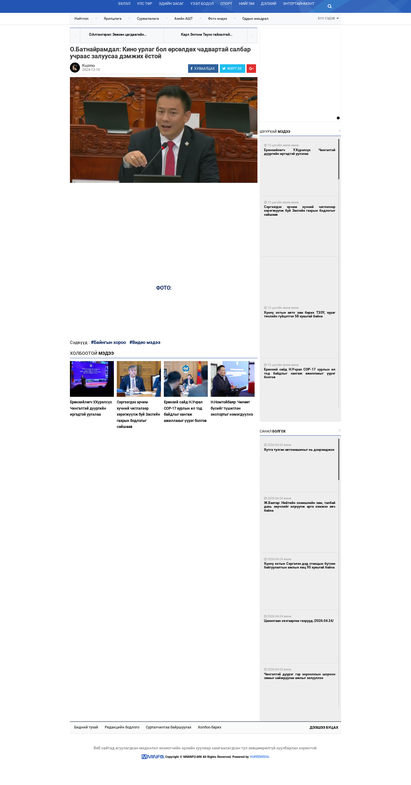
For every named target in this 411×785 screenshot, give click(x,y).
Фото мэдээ (217, 19)
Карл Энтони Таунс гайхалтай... (206, 35)
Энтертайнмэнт (299, 3)
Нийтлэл (81, 19)
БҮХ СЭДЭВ (328, 17)
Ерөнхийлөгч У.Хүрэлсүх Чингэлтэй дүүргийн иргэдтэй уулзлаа (91, 408)
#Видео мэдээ (144, 342)
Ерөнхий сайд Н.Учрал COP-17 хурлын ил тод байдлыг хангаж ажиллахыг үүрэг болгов (185, 411)
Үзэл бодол (202, 3)
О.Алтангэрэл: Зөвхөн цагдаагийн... (117, 35)
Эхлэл (124, 3)
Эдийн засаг (171, 3)
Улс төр (144, 3)
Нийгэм (246, 3)
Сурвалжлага (148, 19)
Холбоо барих (209, 727)
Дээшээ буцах (324, 727)
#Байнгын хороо (108, 342)
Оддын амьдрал (255, 19)
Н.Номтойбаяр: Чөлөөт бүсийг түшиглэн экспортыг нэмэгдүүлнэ (232, 408)
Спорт (226, 3)
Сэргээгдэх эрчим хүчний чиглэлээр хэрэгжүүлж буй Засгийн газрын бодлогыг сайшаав (138, 414)
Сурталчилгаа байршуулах (168, 727)
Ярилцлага (113, 19)
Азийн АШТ (183, 19)
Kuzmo (88, 65)
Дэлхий (268, 3)
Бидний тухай (86, 727)
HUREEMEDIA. (260, 757)
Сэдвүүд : (80, 342)
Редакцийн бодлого (122, 727)
